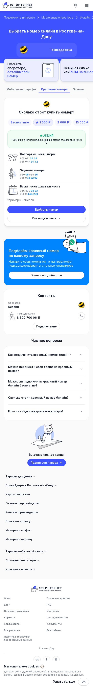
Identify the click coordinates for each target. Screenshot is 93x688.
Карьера (9, 617)
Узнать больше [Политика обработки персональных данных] (64, 681)
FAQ (49, 604)
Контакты (53, 611)
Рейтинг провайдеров (22, 512)
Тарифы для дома (21, 476)
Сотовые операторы (23, 560)
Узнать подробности (46, 275)
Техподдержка (61, 49)
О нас (7, 598)
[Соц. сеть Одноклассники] (46, 659)
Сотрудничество (57, 617)
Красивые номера (21, 569)
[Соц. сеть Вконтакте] (37, 659)
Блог (7, 604)
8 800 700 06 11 (28, 317)
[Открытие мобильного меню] (86, 5)
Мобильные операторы (57, 17)
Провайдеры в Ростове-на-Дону (31, 485)
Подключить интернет (19, 17)
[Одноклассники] (46, 659)
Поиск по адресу (18, 521)
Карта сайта (11, 623)
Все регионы (12, 630)
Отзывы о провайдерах (23, 503)
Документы (54, 623)
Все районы (54, 630)
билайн (85, 17)
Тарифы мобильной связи (26, 551)
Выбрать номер (46, 209)
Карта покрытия (18, 494)
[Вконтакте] (37, 659)
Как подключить (46, 218)
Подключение (46, 326)
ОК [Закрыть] (83, 681)
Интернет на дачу (19, 539)
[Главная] (17, 5)
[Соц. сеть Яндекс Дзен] (56, 659)
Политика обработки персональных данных (18, 638)
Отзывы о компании (16, 611)
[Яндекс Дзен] (56, 659)
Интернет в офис (18, 530)
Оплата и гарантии (58, 598)
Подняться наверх (47, 462)
